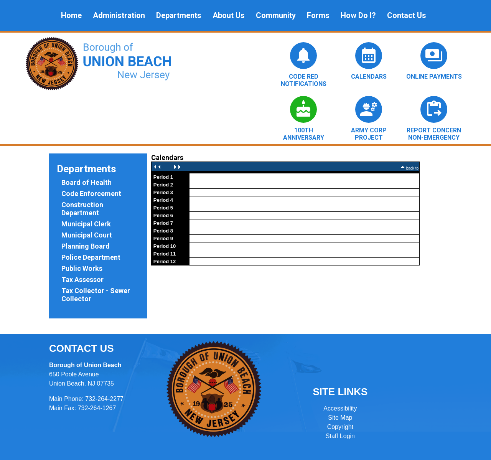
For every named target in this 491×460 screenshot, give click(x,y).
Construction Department (82, 209)
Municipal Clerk (86, 224)
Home (71, 15)
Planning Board (85, 246)
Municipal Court (86, 235)
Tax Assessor (82, 279)
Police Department (90, 257)
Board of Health (86, 182)
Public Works (81, 268)
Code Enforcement (91, 194)
